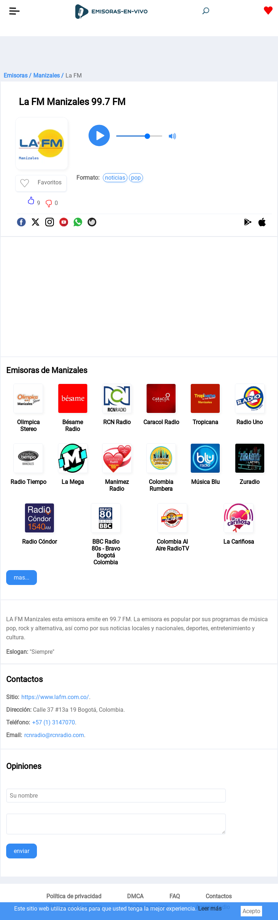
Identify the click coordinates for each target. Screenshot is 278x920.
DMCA (135, 896)
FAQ (174, 896)
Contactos (219, 896)
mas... (21, 577)
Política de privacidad (73, 896)
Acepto (251, 911)
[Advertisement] (139, 54)
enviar (21, 851)
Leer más (210, 908)
